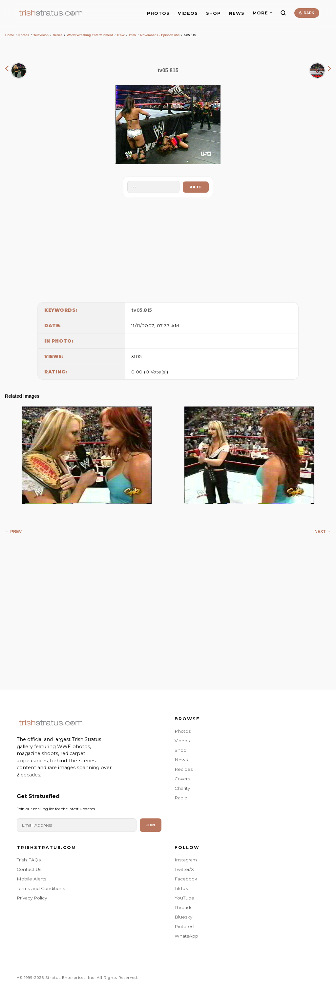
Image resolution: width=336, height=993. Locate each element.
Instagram (186, 859)
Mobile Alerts (31, 878)
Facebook (186, 878)
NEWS (236, 13)
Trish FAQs (29, 859)
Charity (182, 788)
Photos (23, 35)
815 (148, 310)
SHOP (213, 13)
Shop (180, 750)
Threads (183, 907)
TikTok (181, 888)
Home (9, 35)
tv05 (137, 310)
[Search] (283, 13)
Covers (182, 778)
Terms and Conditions (41, 888)
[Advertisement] (168, 248)
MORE (262, 13)
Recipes (184, 769)
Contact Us (29, 869)
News (181, 759)
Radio (181, 797)
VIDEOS (188, 13)
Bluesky (183, 916)
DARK (306, 13)
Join (150, 825)
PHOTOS (158, 13)
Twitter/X (184, 869)
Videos (182, 740)
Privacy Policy (32, 897)
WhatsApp (186, 936)
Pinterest (185, 926)
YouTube (184, 897)
